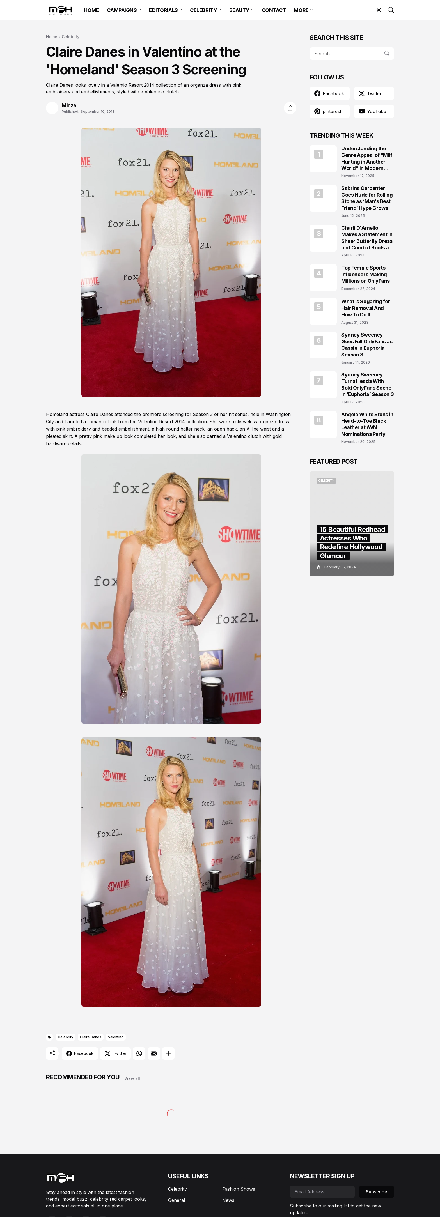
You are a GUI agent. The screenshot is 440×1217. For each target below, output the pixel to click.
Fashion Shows (238, 1189)
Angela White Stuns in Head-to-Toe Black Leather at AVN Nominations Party (367, 424)
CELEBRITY (203, 10)
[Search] (388, 10)
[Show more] (168, 1053)
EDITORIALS (163, 10)
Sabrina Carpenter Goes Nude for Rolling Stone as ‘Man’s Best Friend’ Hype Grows (367, 198)
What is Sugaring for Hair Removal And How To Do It (365, 308)
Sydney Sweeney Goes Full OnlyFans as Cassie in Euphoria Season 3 (367, 344)
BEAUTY (239, 10)
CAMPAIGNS (122, 10)
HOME (91, 10)
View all (132, 1078)
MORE (301, 10)
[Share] (290, 108)
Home (51, 36)
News (228, 1200)
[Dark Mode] (376, 10)
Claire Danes (90, 1037)
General (176, 1200)
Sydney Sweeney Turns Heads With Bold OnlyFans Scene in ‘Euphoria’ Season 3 (367, 384)
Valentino (115, 1037)
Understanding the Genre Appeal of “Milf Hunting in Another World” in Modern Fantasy (366, 159)
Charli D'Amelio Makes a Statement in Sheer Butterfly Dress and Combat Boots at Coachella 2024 (367, 238)
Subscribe (376, 1192)
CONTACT (274, 10)
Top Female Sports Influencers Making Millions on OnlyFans (365, 274)
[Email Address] (322, 1192)
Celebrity (70, 36)
